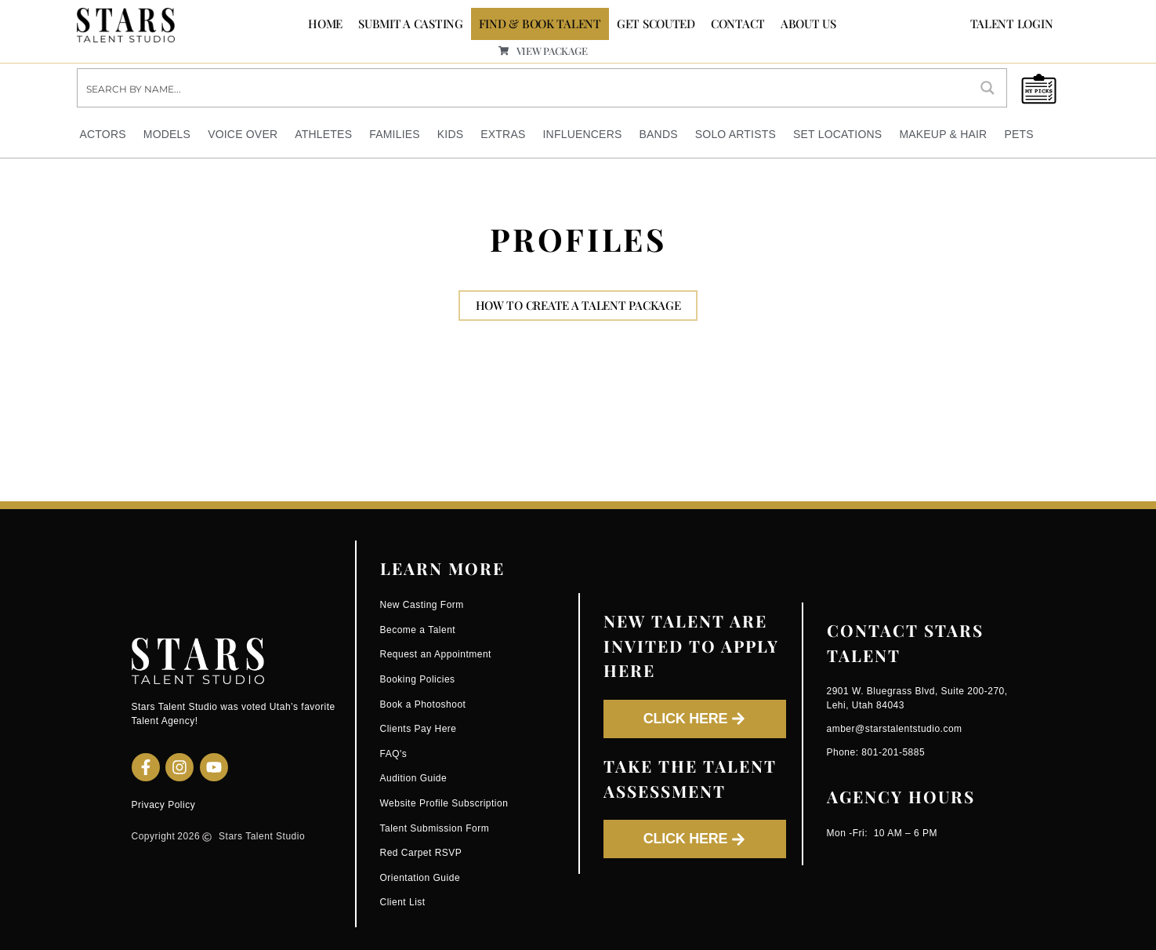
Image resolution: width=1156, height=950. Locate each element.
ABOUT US (808, 23)
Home (325, 23)
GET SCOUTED (656, 23)
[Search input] (524, 87)
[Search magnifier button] (987, 88)
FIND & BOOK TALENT (540, 23)
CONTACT (738, 23)
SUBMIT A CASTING (410, 23)
